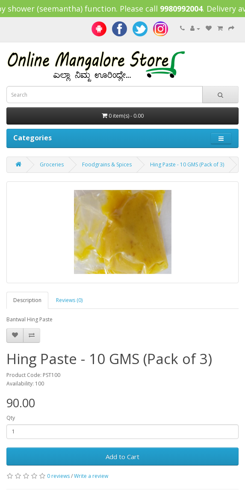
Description (27, 300)
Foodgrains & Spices (107, 164)
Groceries (52, 164)
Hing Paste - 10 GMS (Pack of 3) (187, 164)
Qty (10, 417)
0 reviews (58, 476)
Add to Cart (122, 456)
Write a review (91, 476)
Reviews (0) (69, 300)
